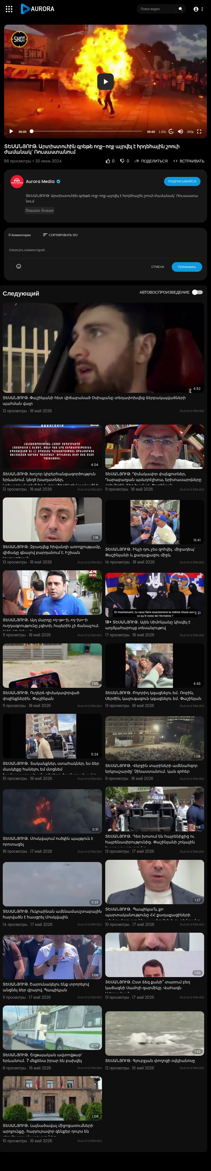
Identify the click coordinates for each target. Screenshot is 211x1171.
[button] (198, 9)
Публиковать (187, 267)
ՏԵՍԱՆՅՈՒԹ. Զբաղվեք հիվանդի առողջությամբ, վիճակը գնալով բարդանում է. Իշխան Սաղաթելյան (52, 552)
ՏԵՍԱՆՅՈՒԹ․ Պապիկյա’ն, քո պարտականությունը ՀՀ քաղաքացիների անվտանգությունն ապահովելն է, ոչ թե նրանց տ (152, 917)
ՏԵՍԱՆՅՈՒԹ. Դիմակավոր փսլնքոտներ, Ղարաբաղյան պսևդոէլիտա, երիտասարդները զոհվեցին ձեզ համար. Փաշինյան (153, 479)
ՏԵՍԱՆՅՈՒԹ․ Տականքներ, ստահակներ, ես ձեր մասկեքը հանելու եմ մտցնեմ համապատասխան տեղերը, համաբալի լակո (51, 769)
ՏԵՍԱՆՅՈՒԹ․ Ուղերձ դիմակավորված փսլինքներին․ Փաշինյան (41, 695)
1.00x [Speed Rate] (162, 131)
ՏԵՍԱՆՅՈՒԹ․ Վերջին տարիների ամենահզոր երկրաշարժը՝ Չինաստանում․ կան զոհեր (151, 768)
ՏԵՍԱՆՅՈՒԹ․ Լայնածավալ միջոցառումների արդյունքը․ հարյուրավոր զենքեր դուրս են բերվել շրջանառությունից (48, 1131)
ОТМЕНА (157, 267)
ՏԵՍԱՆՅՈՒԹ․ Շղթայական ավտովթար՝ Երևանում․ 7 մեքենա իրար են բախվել (42, 1057)
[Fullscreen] (199, 131)
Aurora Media (43, 181)
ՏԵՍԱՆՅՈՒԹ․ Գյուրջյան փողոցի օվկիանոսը (150, 1060)
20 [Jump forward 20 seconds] (171, 131)
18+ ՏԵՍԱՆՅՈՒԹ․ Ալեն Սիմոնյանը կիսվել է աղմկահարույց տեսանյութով (147, 625)
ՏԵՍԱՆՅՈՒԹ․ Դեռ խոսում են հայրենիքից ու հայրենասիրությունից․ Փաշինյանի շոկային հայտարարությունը (150, 842)
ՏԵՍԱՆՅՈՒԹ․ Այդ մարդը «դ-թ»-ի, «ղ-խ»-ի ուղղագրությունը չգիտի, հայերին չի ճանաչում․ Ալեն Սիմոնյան (51, 625)
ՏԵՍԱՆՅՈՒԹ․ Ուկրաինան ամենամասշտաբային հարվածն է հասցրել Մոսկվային (52, 914)
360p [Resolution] (190, 131)
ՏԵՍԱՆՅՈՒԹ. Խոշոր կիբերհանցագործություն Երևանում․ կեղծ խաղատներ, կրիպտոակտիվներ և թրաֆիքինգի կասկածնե (51, 479)
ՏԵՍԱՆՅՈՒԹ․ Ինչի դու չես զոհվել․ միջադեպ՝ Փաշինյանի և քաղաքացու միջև (150, 552)
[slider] (87, 131)
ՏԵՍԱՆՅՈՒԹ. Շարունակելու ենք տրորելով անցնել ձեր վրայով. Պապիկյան (46, 987)
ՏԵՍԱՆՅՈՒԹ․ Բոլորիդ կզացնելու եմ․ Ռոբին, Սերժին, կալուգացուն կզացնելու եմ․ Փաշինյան (153, 695)
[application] (105, 81)
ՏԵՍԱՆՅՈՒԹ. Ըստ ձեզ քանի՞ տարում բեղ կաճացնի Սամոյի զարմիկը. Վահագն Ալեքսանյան (147, 987)
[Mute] (180, 131)
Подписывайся (183, 181)
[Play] (11, 131)
